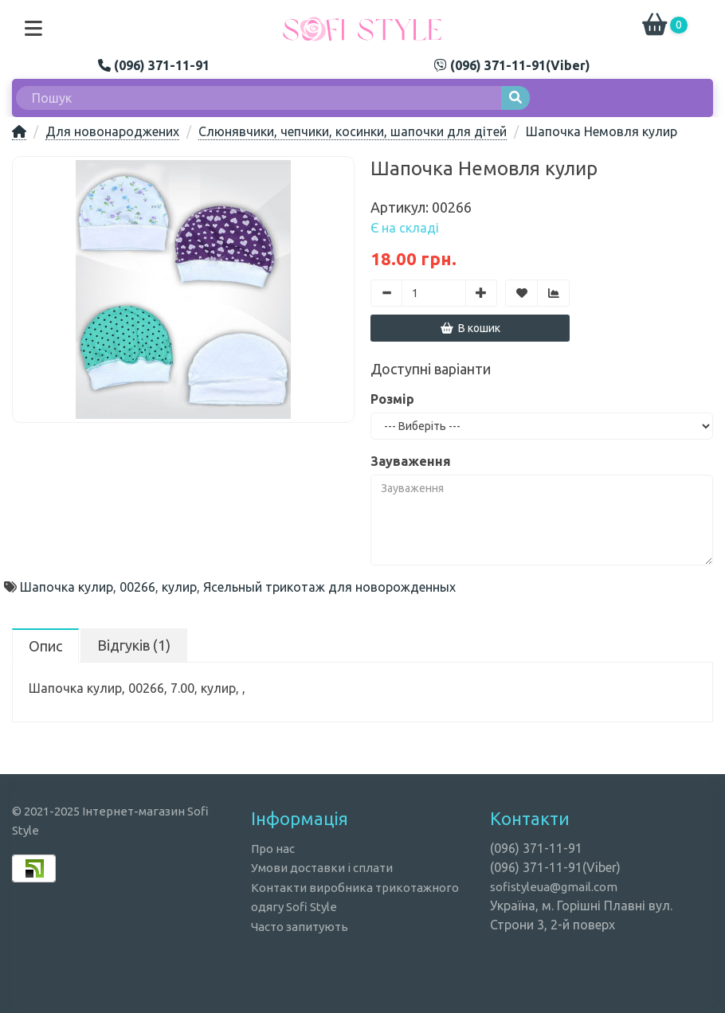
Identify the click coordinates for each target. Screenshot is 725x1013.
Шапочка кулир (66, 587)
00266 (137, 587)
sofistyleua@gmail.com (553, 887)
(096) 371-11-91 (154, 65)
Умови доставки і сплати (322, 867)
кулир (179, 587)
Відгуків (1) (133, 645)
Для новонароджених (112, 131)
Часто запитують (299, 926)
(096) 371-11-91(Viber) (512, 65)
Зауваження (410, 461)
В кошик (470, 328)
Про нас (273, 848)
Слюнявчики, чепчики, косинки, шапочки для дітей (352, 131)
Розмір (392, 399)
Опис (45, 646)
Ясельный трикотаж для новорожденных (329, 587)
